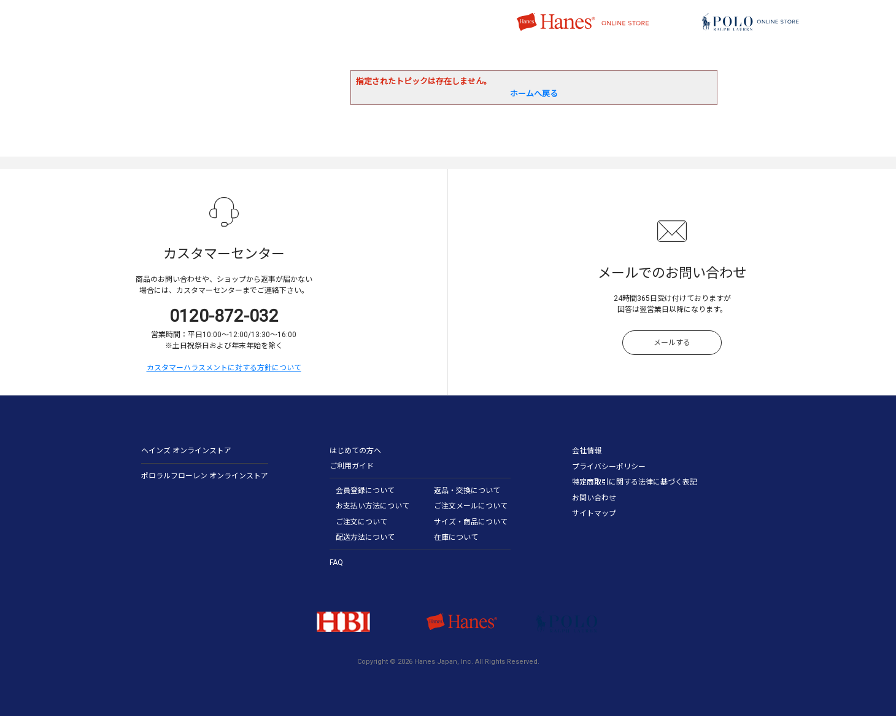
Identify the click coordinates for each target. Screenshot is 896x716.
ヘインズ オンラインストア (186, 450)
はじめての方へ (355, 450)
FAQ (336, 562)
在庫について (456, 537)
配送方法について (365, 537)
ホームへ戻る (534, 93)
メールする (672, 342)
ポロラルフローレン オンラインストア (204, 476)
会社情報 (586, 450)
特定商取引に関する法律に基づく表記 (634, 482)
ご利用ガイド (352, 466)
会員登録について (365, 490)
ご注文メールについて (471, 506)
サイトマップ (594, 513)
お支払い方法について (372, 506)
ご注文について (361, 522)
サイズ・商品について (471, 522)
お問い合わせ (594, 498)
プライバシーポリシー (609, 466)
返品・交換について (467, 490)
